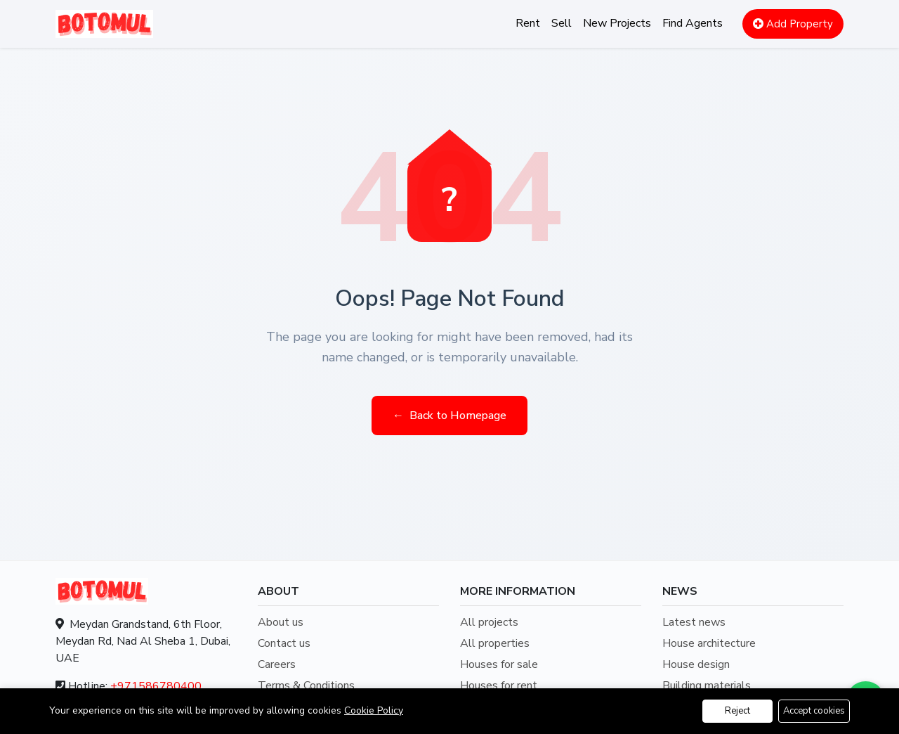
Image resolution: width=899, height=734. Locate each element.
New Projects (617, 23)
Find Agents (692, 23)
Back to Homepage (449, 415)
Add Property (793, 24)
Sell (561, 23)
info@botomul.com (148, 714)
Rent (528, 23)
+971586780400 (156, 686)
